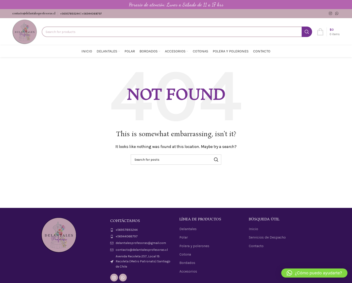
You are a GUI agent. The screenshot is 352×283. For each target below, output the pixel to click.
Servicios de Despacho (267, 237)
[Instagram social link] (331, 13)
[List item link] (141, 229)
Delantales (188, 229)
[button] (314, 273)
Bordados (187, 263)
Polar (183, 237)
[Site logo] (24, 31)
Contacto (256, 246)
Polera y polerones (194, 246)
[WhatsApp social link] (337, 13)
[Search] (177, 32)
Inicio (253, 229)
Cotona (185, 254)
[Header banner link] (176, 4)
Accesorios (188, 271)
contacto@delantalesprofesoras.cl (33, 13)
